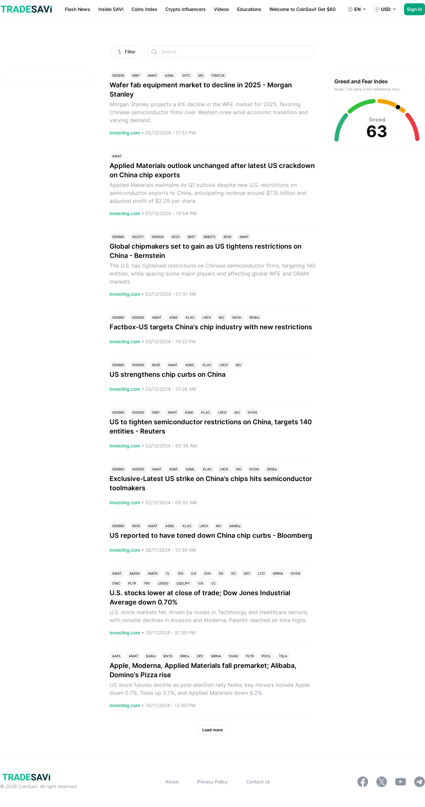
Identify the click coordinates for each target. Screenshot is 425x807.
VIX (200, 583)
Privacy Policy (212, 781)
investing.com (125, 132)
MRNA (278, 573)
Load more (212, 729)
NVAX (233, 656)
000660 (118, 236)
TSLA (283, 656)
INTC (186, 75)
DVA (207, 573)
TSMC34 (217, 75)
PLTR (132, 583)
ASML (169, 75)
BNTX (167, 656)
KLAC (190, 317)
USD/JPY (183, 583)
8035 (227, 236)
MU (221, 317)
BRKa (184, 656)
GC (233, 573)
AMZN (153, 573)
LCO (261, 573)
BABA (150, 656)
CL (168, 573)
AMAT (152, 75)
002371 (138, 236)
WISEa (254, 317)
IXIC (247, 573)
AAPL (116, 656)
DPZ (200, 656)
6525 (176, 236)
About (172, 781)
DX (221, 573)
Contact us (258, 781)
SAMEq (234, 525)
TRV (147, 583)
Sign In (414, 9)
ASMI (173, 317)
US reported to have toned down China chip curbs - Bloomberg (211, 535)
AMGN (134, 573)
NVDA (252, 412)
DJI (193, 573)
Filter (126, 51)
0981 (136, 75)
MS (200, 75)
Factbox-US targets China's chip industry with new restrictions (211, 327)
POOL (266, 656)
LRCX (207, 317)
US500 (163, 583)
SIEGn (236, 317)
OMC (116, 583)
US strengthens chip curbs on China (167, 374)
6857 (192, 236)
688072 (209, 236)
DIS (180, 573)
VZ (213, 583)
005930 (118, 75)
